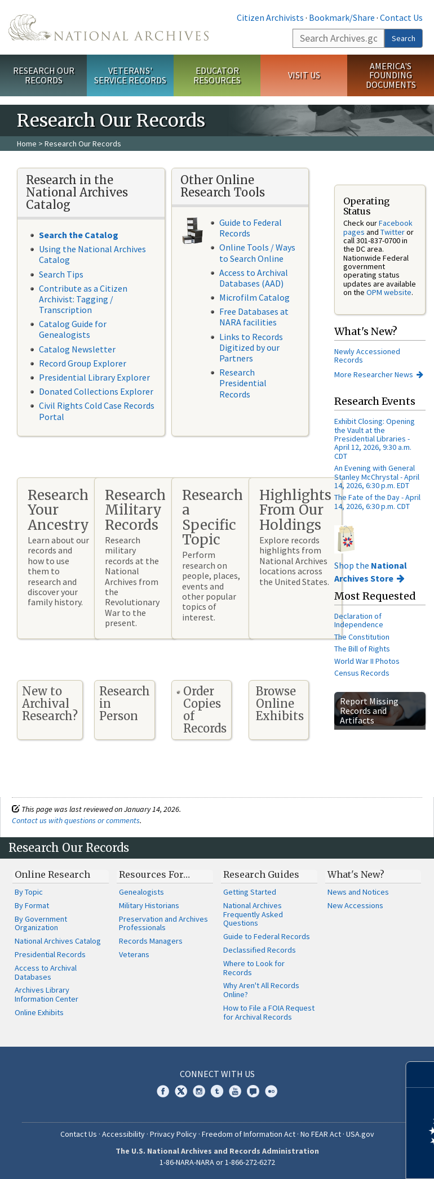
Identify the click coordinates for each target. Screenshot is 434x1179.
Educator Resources (217, 75)
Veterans (134, 954)
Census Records (361, 673)
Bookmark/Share (342, 17)
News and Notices (358, 892)
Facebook (163, 1091)
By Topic (29, 892)
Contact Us (401, 17)
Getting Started (249, 892)
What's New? (355, 874)
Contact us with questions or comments (76, 820)
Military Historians (149, 905)
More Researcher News (373, 374)
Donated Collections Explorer (96, 391)
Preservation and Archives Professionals (163, 923)
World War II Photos (367, 661)
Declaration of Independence (358, 620)
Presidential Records (50, 954)
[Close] (421, 1075)
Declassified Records (259, 950)
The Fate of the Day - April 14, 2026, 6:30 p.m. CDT (377, 501)
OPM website (388, 292)
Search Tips (61, 274)
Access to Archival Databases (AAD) (253, 278)
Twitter (392, 232)
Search (403, 38)
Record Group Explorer (82, 363)
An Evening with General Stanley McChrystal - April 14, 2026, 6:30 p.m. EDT (376, 476)
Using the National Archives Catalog (92, 254)
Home (27, 144)
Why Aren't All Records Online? (261, 989)
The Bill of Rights (362, 649)
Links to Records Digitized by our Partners (251, 347)
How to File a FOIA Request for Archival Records (269, 1012)
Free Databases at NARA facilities (254, 317)
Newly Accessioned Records (367, 355)
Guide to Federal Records (250, 228)
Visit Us (304, 75)
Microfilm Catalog (254, 297)
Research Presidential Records (243, 383)
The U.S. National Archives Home (108, 27)
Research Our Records (43, 75)
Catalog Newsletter (77, 349)
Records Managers (151, 941)
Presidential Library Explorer (94, 377)
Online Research (52, 874)
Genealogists (141, 892)
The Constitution (361, 637)
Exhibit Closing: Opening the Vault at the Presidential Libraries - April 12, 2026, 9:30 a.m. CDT (374, 438)
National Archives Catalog (58, 941)
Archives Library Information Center (46, 994)
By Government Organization (41, 923)
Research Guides (261, 874)
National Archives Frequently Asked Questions (253, 914)
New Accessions (355, 905)
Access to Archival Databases (46, 972)
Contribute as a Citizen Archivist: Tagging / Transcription (83, 299)
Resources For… (154, 874)
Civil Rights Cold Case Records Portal (96, 411)
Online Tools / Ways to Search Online (257, 253)
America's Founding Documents (391, 75)
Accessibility (123, 1134)
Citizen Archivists (270, 17)
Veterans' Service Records (130, 75)
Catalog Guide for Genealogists (73, 329)
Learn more (333, 1159)
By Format (32, 905)
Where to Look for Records (254, 967)
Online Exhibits (39, 1012)
